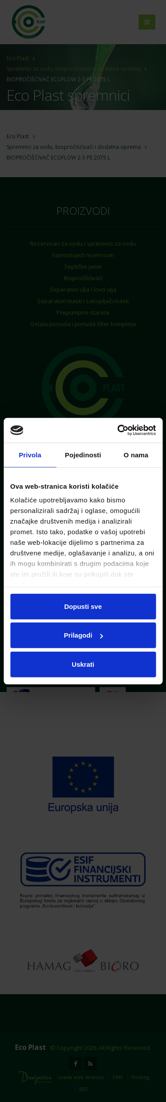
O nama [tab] (136, 454)
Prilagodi (83, 635)
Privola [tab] (30, 454)
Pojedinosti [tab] (83, 454)
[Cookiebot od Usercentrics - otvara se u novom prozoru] (118, 430)
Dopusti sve (83, 606)
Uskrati (83, 664)
